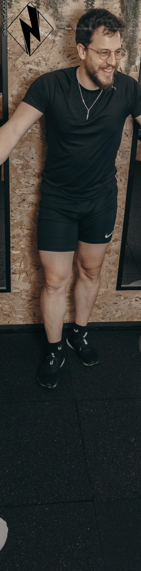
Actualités (119, 28)
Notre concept (84, 28)
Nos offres (103, 28)
